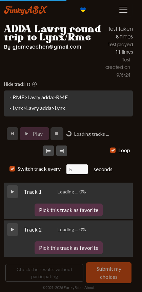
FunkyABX (25, 9)
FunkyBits (73, 287)
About (89, 287)
